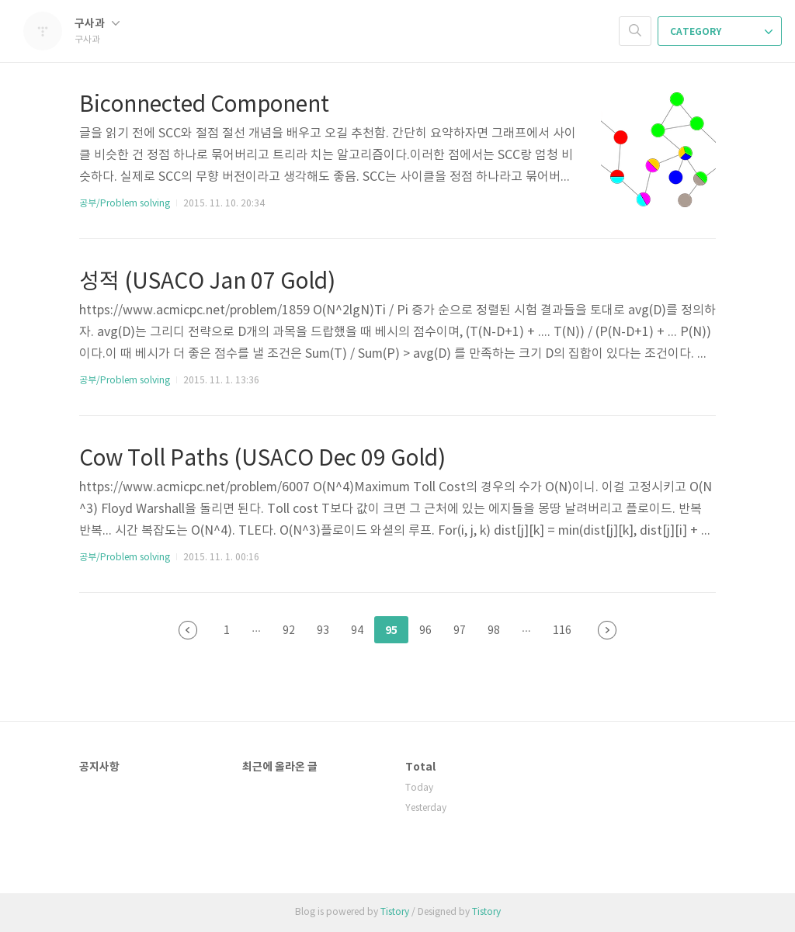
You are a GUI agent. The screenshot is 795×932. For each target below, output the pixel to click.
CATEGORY (721, 31)
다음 (607, 630)
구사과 (97, 23)
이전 (188, 630)
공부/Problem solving (124, 204)
